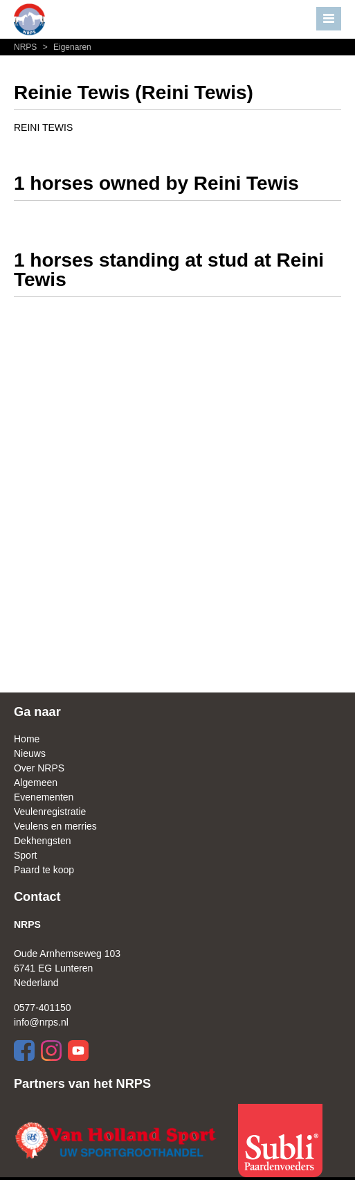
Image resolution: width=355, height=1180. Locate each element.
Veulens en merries (55, 826)
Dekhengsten (42, 840)
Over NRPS (39, 768)
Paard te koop (44, 869)
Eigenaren (65, 47)
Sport (25, 855)
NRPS (26, 47)
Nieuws (30, 753)
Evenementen (43, 797)
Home (26, 738)
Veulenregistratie (50, 811)
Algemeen (35, 782)
